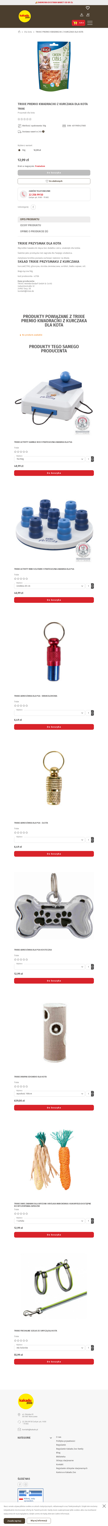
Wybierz (19, 456)
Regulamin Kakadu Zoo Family (69, 1449)
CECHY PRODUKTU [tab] (30, 225)
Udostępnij (33, 207)
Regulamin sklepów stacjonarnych (71, 1468)
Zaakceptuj (14, 1521)
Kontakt (59, 1464)
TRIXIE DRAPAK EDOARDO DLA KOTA (30, 1077)
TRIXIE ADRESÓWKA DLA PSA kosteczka (33, 950)
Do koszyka (54, 172)
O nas (58, 1437)
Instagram (25, 1484)
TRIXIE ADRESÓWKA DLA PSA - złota (31, 823)
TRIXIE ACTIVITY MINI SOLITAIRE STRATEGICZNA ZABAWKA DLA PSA (44, 569)
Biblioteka (60, 1456)
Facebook (20, 1484)
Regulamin (61, 1445)
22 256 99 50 (36, 194)
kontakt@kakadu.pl (30, 1429)
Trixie (21, 108)
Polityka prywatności (65, 1441)
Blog (58, 1453)
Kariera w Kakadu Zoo (66, 1472)
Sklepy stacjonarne (65, 1460)
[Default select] (49, 459)
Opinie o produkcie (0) (34, 231)
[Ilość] (88, 459)
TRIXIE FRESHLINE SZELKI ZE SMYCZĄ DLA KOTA (35, 1331)
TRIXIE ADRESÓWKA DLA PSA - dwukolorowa (35, 696)
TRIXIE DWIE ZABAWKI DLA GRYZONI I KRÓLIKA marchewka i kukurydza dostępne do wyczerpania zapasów (52, 1205)
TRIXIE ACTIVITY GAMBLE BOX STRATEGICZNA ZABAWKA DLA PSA (43, 442)
